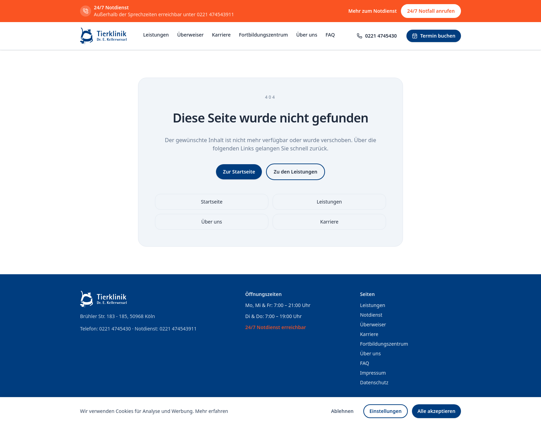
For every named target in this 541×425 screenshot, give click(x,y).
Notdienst (371, 315)
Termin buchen (433, 35)
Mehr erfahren (211, 411)
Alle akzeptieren (436, 411)
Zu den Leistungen (295, 171)
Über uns (306, 34)
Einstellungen (386, 411)
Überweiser (190, 34)
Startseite (212, 201)
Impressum (373, 372)
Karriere (221, 34)
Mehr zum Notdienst (372, 11)
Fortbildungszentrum (263, 34)
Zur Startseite (239, 171)
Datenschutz (374, 382)
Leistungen (156, 34)
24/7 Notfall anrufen (431, 11)
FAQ (330, 34)
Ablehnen (342, 411)
